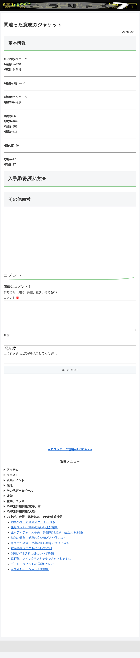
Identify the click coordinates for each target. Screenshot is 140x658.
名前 (6, 340)
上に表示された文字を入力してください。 (31, 359)
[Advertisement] (70, 241)
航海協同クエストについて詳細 (31, 554)
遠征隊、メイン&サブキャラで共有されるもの (41, 564)
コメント (11, 297)
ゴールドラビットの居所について (33, 569)
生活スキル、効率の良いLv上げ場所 (34, 533)
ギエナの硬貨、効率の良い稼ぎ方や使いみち (40, 548)
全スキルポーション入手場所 (30, 575)
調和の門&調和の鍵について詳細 (32, 559)
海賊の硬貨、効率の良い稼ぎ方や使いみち (38, 543)
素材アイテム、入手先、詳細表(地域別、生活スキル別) (47, 538)
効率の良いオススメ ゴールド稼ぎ (33, 527)
